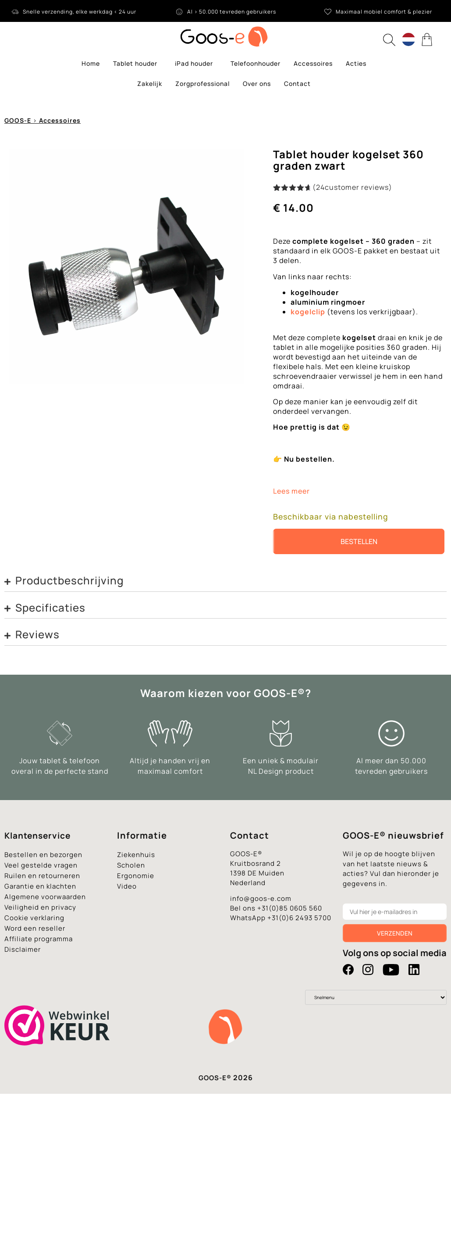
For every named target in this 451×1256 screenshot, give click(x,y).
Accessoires (313, 63)
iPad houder (196, 63)
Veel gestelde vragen (41, 865)
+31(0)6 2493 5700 (299, 917)
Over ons (257, 83)
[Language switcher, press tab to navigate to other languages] (408, 39)
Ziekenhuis (136, 854)
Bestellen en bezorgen (43, 854)
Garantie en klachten (40, 886)
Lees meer (291, 491)
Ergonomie (135, 875)
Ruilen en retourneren (42, 875)
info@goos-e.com (260, 898)
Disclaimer (22, 949)
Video (127, 886)
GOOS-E (17, 120)
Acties (356, 63)
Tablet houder (137, 63)
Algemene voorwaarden (45, 896)
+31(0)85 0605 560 (289, 908)
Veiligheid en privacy (40, 907)
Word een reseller (34, 928)
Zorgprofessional (202, 83)
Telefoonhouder (256, 63)
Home (91, 63)
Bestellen (359, 541)
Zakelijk (149, 83)
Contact (297, 83)
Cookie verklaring (34, 917)
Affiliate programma (38, 938)
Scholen (131, 865)
